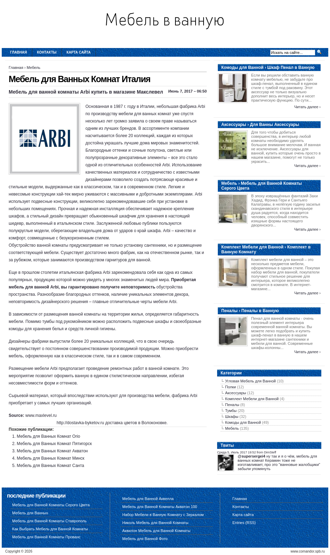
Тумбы (231, 411)
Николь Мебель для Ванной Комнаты (155, 523)
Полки (230, 387)
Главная (18, 52)
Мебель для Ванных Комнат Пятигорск (54, 443)
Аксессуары (235, 393)
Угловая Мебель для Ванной (250, 381)
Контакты (47, 52)
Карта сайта (79, 52)
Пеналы (232, 405)
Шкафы (231, 416)
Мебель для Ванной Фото (144, 539)
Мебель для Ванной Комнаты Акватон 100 (159, 507)
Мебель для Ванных (30, 513)
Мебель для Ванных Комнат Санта (50, 465)
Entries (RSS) (244, 523)
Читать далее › (307, 107)
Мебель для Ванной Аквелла (148, 499)
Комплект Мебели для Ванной (252, 399)
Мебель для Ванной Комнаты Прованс (46, 537)
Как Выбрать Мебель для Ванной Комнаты (50, 529)
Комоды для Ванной (243, 422)
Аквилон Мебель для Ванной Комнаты (156, 531)
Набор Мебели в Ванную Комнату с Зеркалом (163, 515)
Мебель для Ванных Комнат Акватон (52, 451)
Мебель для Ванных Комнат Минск (50, 458)
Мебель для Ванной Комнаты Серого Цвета (51, 505)
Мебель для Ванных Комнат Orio (48, 436)
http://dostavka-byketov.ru (80, 422)
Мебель (33, 67)
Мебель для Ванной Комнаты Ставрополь (49, 521)
